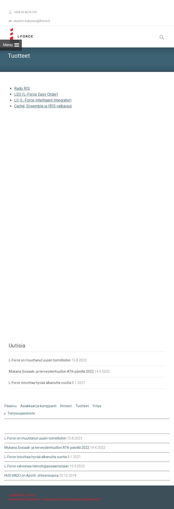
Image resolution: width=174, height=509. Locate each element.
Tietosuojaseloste (21, 413)
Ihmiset (66, 406)
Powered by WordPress (25, 499)
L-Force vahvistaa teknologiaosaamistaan (36, 466)
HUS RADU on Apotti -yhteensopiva (31, 475)
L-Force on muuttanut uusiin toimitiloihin (40, 360)
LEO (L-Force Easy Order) (36, 94)
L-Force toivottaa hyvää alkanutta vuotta (40, 383)
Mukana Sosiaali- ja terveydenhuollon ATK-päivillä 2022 (51, 371)
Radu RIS (22, 88)
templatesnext (90, 499)
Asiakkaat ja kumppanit (38, 406)
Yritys (97, 406)
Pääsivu (10, 406)
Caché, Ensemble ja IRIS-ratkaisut (43, 106)
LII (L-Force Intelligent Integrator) (42, 100)
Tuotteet (82, 406)
